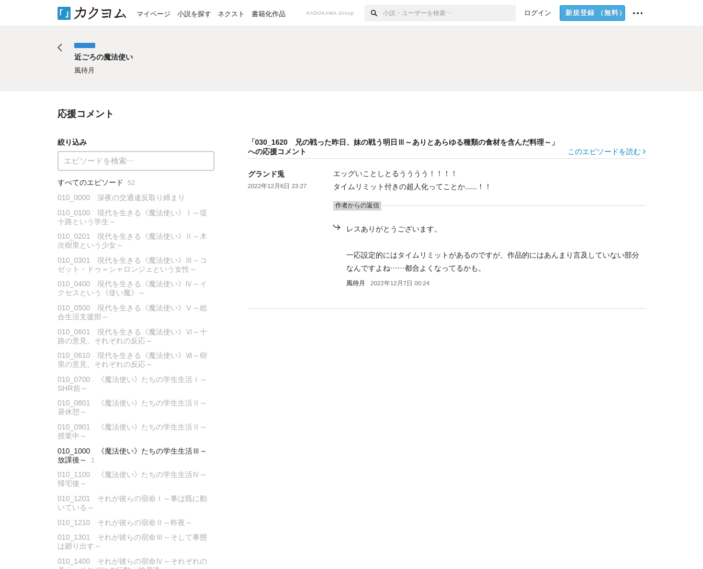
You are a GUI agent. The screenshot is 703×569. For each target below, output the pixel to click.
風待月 (355, 283)
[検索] (374, 13)
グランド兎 (266, 174)
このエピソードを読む (606, 151)
